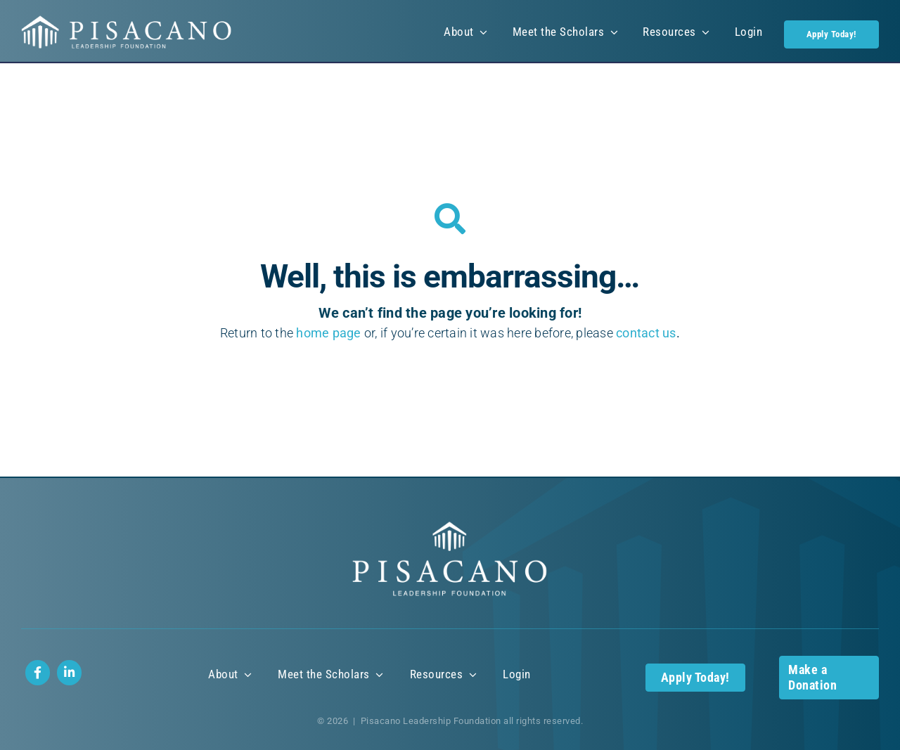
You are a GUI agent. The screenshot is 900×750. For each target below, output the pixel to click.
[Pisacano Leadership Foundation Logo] (126, 20)
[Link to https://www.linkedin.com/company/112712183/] (69, 672)
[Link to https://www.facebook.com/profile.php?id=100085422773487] (37, 672)
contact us (646, 332)
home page (328, 332)
